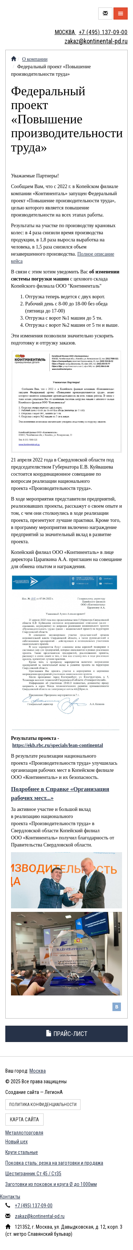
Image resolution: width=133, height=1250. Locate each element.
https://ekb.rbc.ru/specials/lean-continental (57, 745)
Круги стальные (21, 1152)
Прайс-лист (66, 1033)
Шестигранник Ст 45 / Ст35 (33, 1173)
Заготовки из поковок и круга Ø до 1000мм (51, 1184)
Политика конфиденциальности (43, 1104)
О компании (34, 59)
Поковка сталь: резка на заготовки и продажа (54, 1163)
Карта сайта (24, 1119)
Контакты (10, 1197)
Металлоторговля (24, 1133)
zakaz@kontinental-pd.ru (40, 1216)
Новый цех (16, 1141)
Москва (37, 1071)
